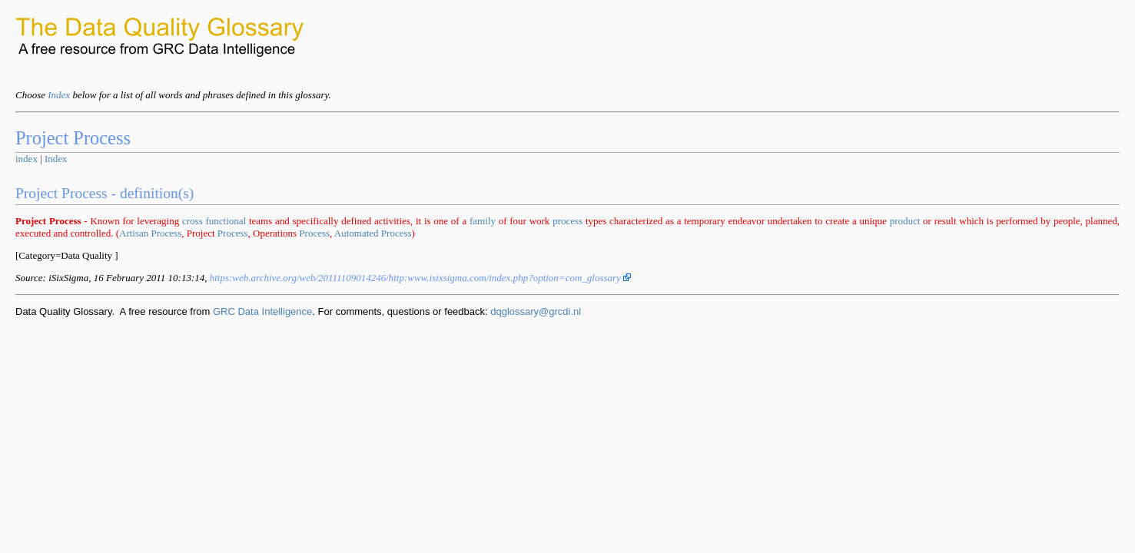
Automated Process (373, 233)
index (26, 158)
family (483, 221)
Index (59, 95)
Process (232, 233)
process (567, 221)
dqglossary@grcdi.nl (535, 311)
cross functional (214, 221)
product (905, 221)
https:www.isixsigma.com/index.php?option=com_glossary (420, 277)
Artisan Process (150, 233)
